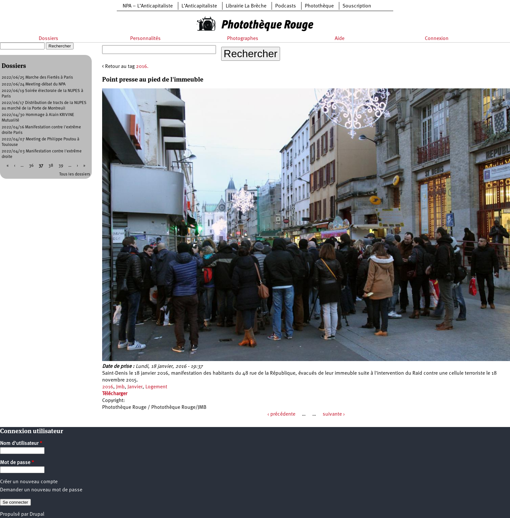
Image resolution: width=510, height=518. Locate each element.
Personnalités (145, 38)
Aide (339, 38)
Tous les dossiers (74, 174)
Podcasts (285, 6)
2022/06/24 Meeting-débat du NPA (34, 84)
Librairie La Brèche (246, 6)
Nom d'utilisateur (21, 443)
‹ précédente (281, 414)
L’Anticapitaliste (199, 6)
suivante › (334, 414)
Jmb (120, 387)
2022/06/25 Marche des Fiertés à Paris (37, 77)
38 (50, 165)
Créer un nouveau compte (29, 482)
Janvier (135, 387)
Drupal (37, 514)
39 (61, 165)
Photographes (242, 38)
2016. (142, 66)
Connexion (437, 38)
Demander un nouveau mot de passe (41, 490)
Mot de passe (17, 462)
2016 (107, 387)
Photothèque (319, 6)
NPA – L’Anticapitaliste (148, 6)
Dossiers (48, 38)
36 (31, 165)
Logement (156, 387)
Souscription (356, 6)
